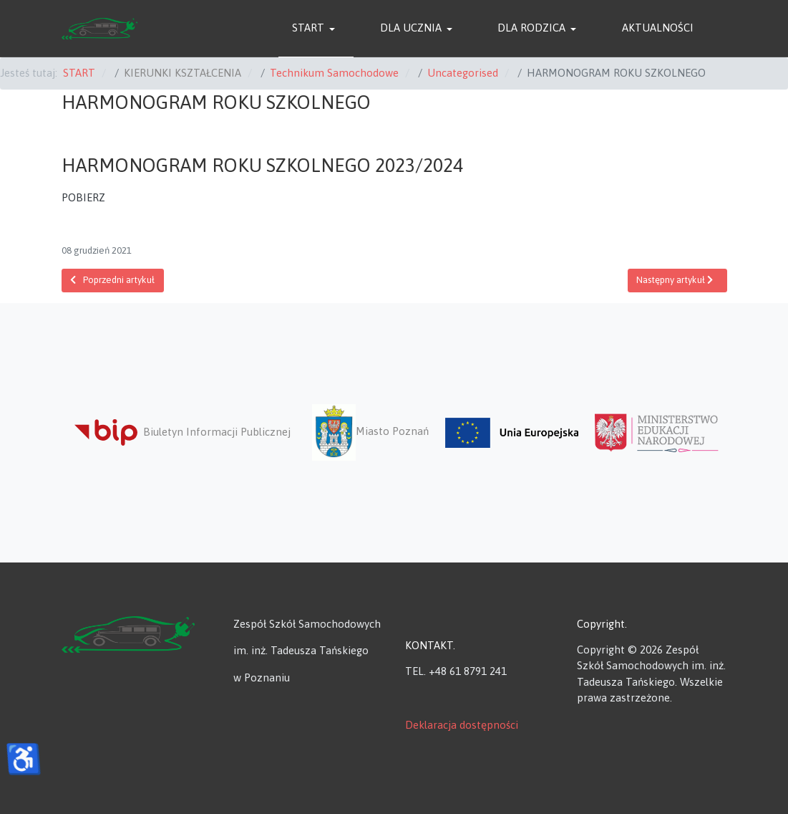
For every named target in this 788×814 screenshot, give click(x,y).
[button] (316, 28)
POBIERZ (83, 197)
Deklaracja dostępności (461, 725)
